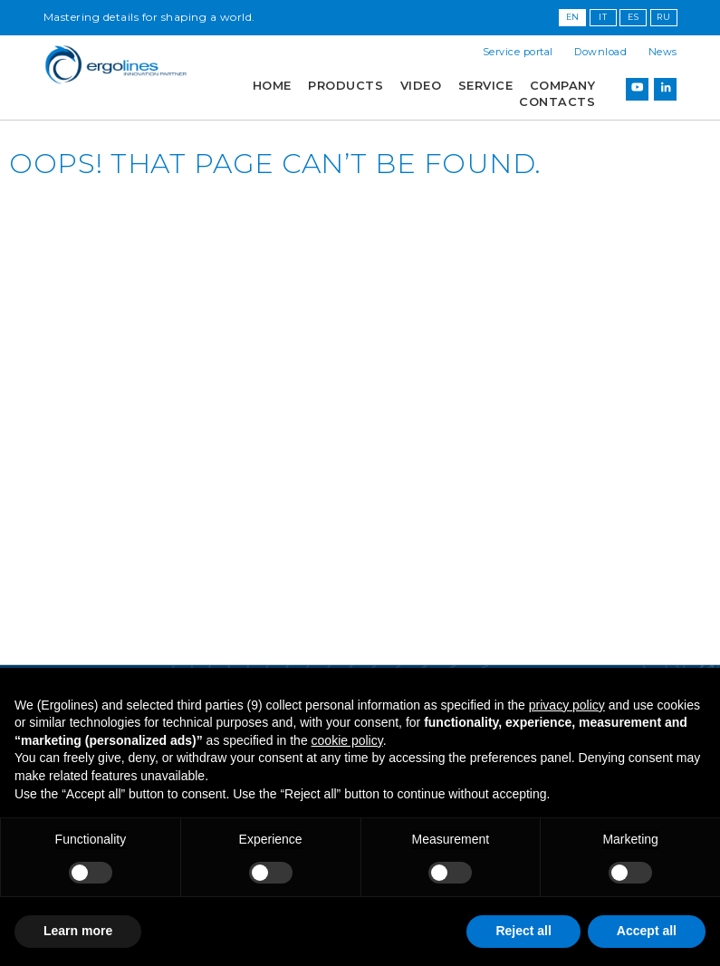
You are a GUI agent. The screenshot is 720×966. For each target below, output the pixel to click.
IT (603, 17)
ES (633, 17)
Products (345, 85)
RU (663, 17)
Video (421, 85)
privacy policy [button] (567, 705)
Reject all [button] (523, 930)
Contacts (557, 102)
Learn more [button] (77, 930)
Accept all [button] (647, 930)
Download (600, 51)
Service (486, 85)
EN (573, 17)
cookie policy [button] (347, 740)
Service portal (518, 51)
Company (563, 85)
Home (272, 85)
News (662, 51)
